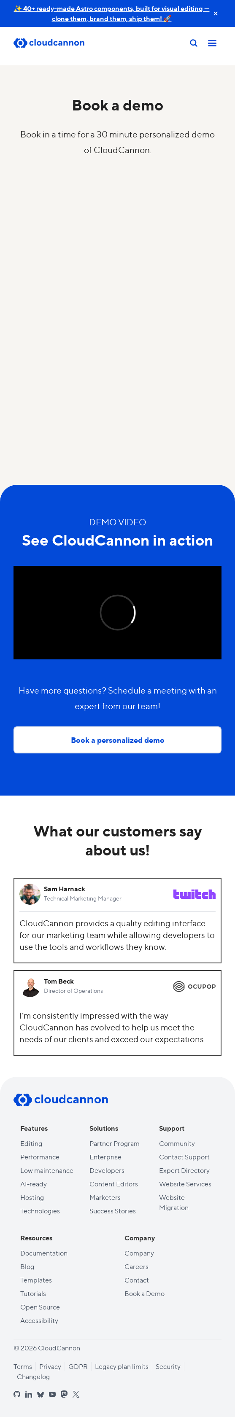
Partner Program (114, 1143)
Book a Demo (144, 1293)
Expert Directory (184, 1170)
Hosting (32, 1197)
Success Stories (112, 1210)
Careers (136, 1266)
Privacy (50, 1366)
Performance (39, 1156)
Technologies (40, 1210)
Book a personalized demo (118, 739)
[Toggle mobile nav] (212, 43)
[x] (76, 1394)
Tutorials (33, 1293)
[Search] (193, 43)
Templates (36, 1279)
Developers (106, 1170)
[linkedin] (28, 1394)
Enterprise (105, 1156)
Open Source (40, 1306)
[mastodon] (64, 1394)
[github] (17, 1394)
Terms (23, 1366)
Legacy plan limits (122, 1366)
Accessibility (39, 1320)
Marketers (105, 1197)
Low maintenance (46, 1170)
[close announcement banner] (215, 13)
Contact (136, 1279)
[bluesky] (40, 1395)
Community (177, 1143)
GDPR (78, 1366)
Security (168, 1366)
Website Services (185, 1183)
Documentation (44, 1252)
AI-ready (33, 1183)
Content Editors (113, 1183)
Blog (27, 1266)
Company (139, 1252)
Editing (31, 1143)
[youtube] (52, 1394)
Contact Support (184, 1156)
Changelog (33, 1376)
